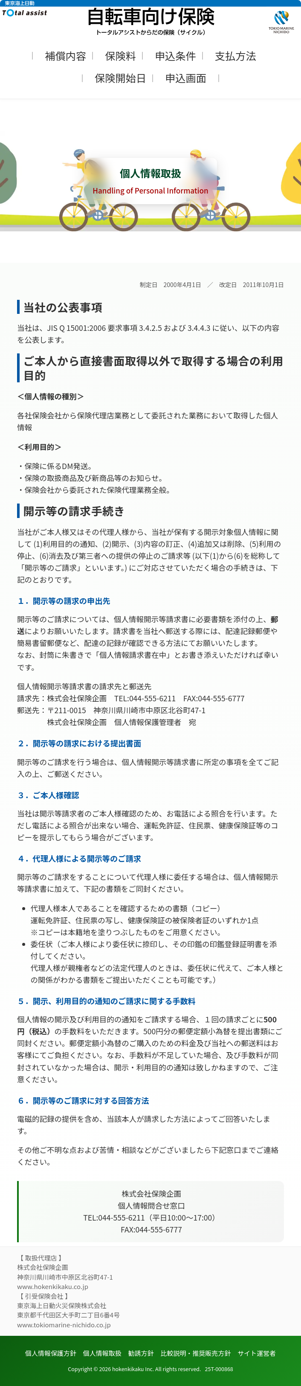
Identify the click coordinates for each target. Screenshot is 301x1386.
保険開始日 (120, 77)
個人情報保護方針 (50, 1353)
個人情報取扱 (102, 1353)
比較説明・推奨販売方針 (195, 1353)
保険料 (120, 55)
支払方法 (235, 55)
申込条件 (175, 55)
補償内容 (65, 55)
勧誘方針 (141, 1353)
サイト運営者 (256, 1353)
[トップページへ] (150, 17)
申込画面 (185, 77)
